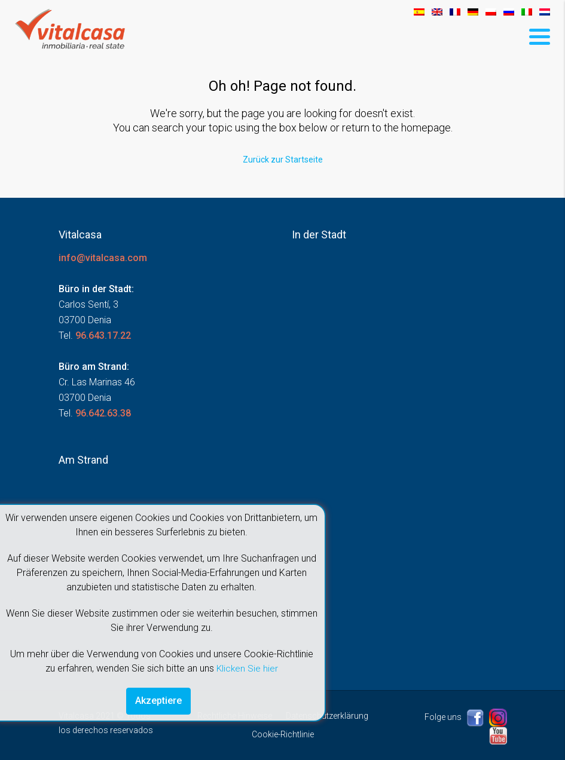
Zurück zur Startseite (283, 159)
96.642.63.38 (103, 412)
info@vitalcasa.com (103, 257)
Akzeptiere (158, 700)
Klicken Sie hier (247, 667)
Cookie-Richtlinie (283, 733)
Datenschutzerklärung (327, 715)
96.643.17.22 (103, 335)
